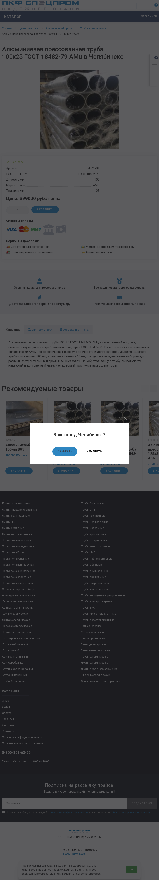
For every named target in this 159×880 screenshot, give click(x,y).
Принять (65, 451)
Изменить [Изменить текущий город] (94, 451)
